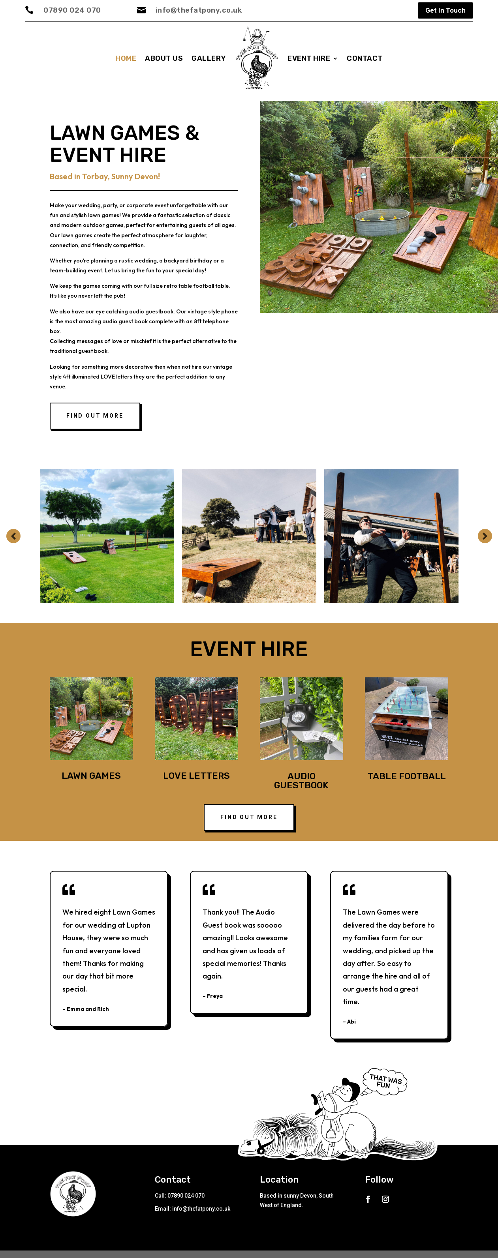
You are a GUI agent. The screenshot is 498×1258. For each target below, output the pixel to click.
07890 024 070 (72, 10)
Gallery (209, 58)
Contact (365, 58)
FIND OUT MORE (248, 821)
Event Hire (309, 58)
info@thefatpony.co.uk (199, 10)
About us (164, 58)
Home (125, 58)
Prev (13, 540)
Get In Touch (445, 10)
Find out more (94, 419)
